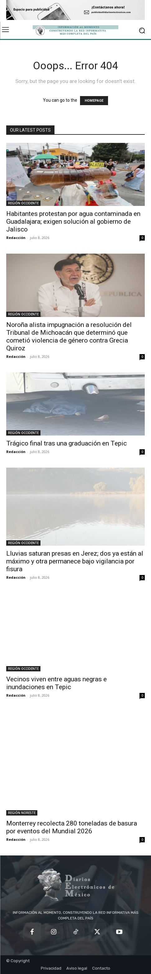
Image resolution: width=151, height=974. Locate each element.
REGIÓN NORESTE (21, 813)
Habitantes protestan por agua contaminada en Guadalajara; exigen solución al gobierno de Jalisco (73, 221)
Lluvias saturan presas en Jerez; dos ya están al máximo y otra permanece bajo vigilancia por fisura (74, 561)
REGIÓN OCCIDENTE (23, 203)
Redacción (16, 237)
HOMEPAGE (94, 101)
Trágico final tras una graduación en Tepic (66, 443)
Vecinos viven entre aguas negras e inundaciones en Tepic (56, 683)
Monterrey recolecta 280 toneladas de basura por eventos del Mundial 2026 (71, 827)
